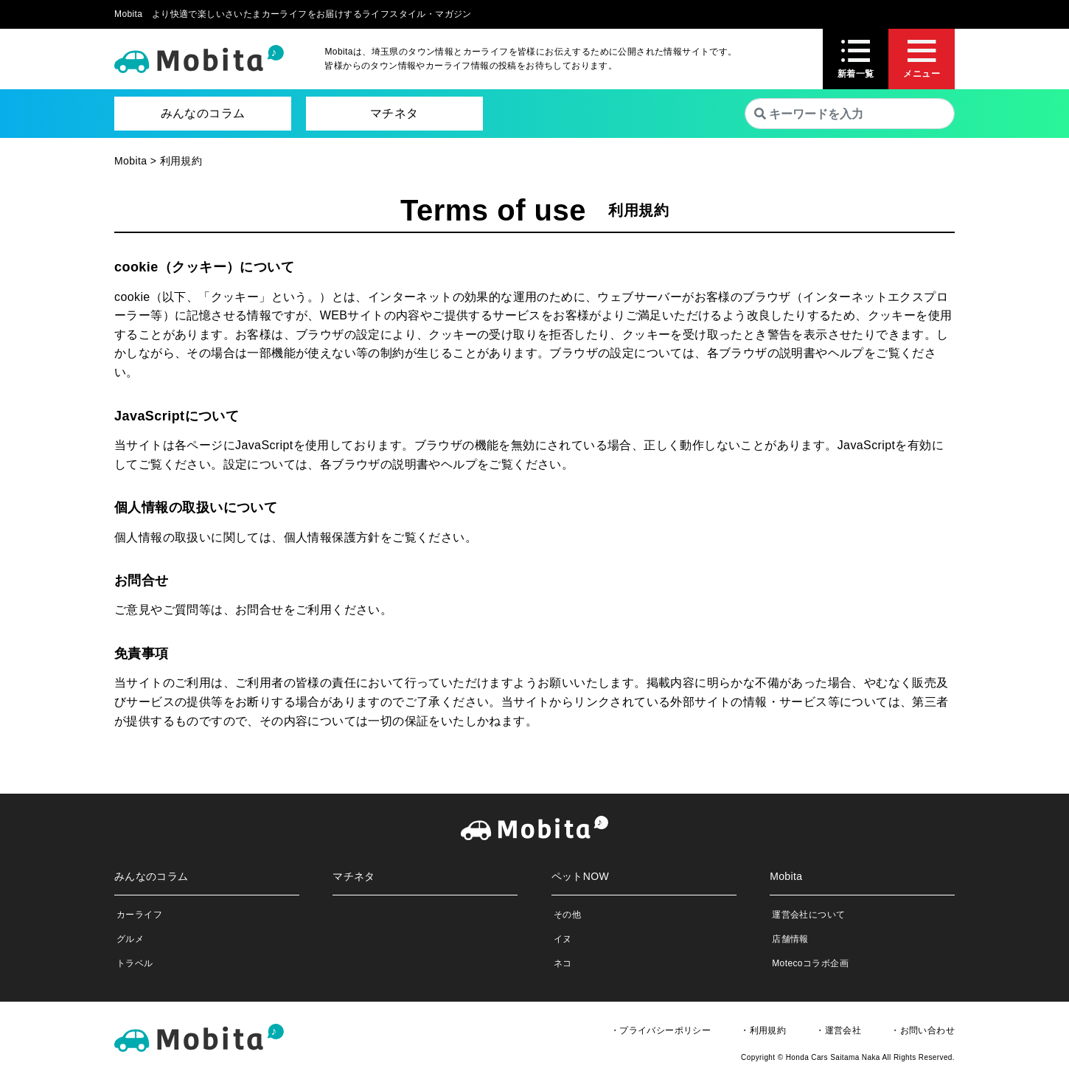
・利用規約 (763, 1030)
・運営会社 (838, 1030)
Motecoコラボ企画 (810, 963)
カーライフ (139, 914)
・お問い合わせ (923, 1030)
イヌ (563, 939)
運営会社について (808, 914)
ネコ (563, 963)
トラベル (134, 963)
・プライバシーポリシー (660, 1030)
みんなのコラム (203, 113)
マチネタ (394, 113)
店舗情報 (790, 939)
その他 (567, 914)
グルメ (130, 939)
